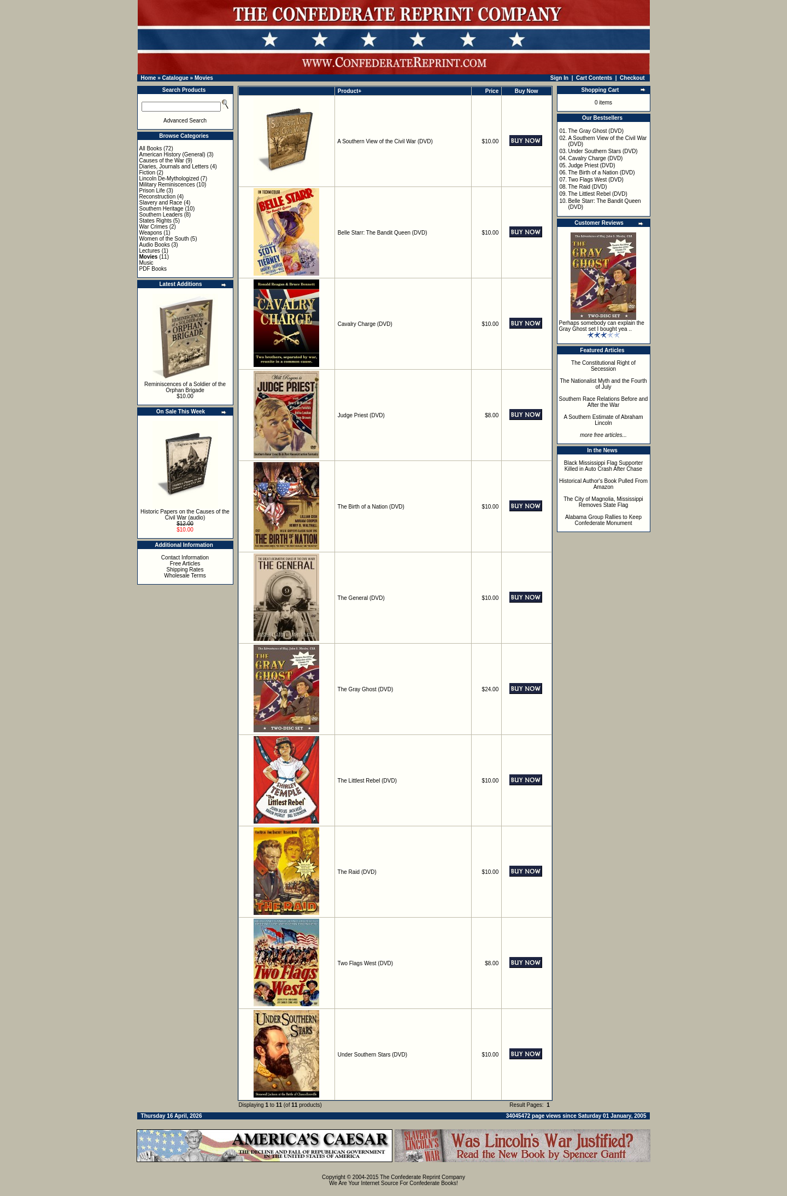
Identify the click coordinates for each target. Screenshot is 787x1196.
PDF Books (153, 269)
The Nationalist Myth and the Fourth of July (603, 384)
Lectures (149, 251)
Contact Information (185, 558)
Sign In (559, 78)
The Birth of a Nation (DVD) (371, 507)
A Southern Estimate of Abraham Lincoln (603, 420)
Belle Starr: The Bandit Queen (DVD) (382, 233)
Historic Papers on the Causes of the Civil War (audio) (185, 515)
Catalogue (175, 78)
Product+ (350, 91)
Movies (204, 78)
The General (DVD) (361, 598)
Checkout (632, 78)
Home (148, 78)
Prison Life (152, 191)
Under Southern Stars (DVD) (372, 1055)
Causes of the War (161, 160)
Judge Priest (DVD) (361, 415)
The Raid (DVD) (357, 872)
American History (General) (172, 154)
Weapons (150, 233)
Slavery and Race (161, 203)
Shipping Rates (185, 570)
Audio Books (154, 245)
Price (491, 91)
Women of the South (164, 239)
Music (146, 263)
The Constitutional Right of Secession (603, 366)
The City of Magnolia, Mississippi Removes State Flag (603, 502)
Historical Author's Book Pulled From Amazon (603, 484)
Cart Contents (594, 78)
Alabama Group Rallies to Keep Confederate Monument (603, 520)
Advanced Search (185, 121)
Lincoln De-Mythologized (169, 179)
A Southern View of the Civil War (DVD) (385, 141)
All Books (150, 148)
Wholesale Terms (185, 576)
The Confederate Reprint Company (422, 1177)
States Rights (155, 221)
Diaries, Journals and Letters (174, 167)
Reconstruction (157, 197)
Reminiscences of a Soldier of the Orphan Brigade (185, 387)
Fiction (147, 173)
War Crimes (153, 227)
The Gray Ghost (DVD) (365, 689)
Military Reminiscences (167, 185)
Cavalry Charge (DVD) (365, 324)
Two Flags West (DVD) (365, 963)
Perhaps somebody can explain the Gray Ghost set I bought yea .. (601, 326)
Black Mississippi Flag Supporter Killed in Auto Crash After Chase (603, 466)
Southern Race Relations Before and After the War (603, 402)
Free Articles (185, 564)
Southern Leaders (161, 215)
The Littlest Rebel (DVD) (367, 781)
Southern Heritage (161, 209)
